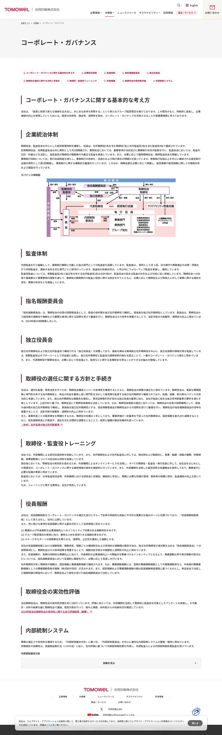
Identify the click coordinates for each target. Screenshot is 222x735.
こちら (49, 724)
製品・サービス (98, 702)
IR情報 (82, 696)
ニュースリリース (106, 696)
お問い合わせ (124, 702)
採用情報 (159, 696)
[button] (96, 12)
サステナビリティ (134, 696)
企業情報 (63, 696)
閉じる (195, 723)
